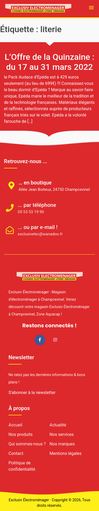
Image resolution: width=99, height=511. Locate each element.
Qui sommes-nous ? (27, 443)
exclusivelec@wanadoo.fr (34, 234)
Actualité (58, 424)
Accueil (15, 424)
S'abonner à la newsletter (31, 392)
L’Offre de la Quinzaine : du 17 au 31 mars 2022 (49, 62)
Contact (15, 453)
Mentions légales (66, 453)
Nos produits (20, 434)
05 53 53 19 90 (25, 212)
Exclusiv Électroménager (29, 500)
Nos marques (62, 443)
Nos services (62, 434)
